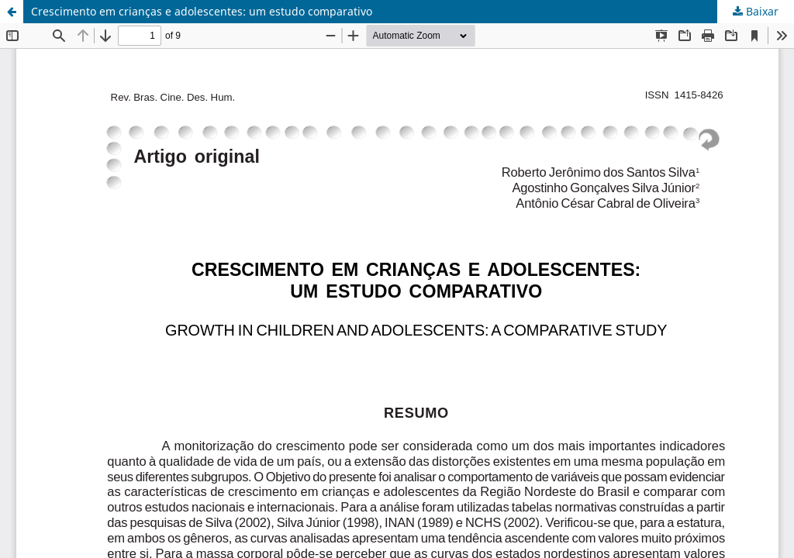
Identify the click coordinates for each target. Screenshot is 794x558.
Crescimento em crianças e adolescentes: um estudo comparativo (201, 11)
